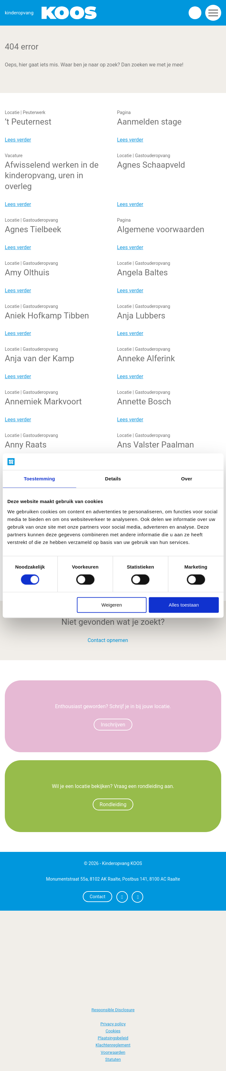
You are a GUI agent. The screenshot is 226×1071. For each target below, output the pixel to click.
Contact (97, 896)
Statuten (113, 1059)
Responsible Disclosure (113, 1009)
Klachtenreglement (113, 1045)
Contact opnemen (108, 640)
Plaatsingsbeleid (113, 1038)
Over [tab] (186, 478)
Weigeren (111, 605)
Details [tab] (113, 478)
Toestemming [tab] (39, 478)
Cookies (113, 1031)
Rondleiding (113, 804)
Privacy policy (113, 1023)
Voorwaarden (113, 1052)
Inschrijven (113, 725)
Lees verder (18, 140)
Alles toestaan (184, 605)
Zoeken (195, 12)
